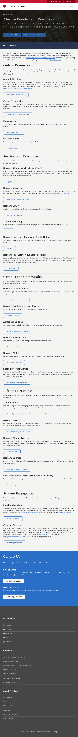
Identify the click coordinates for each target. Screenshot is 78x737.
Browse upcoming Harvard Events (18, 432)
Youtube (7, 629)
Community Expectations (12, 682)
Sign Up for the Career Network (18, 115)
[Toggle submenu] (74, 45)
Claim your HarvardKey (11, 661)
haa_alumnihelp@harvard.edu (13, 575)
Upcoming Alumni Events (34, 35)
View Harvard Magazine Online (18, 199)
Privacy (5, 702)
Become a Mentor (13, 519)
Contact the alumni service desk (14, 657)
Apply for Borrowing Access (16, 300)
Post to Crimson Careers (47, 534)
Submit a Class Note (13, 132)
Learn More (11, 268)
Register (69, 1)
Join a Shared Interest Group (17, 382)
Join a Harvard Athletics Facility (18, 331)
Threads (7, 625)
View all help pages (9, 674)
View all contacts (9, 670)
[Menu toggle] (72, 6)
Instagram (8, 642)
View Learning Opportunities (17, 469)
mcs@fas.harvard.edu (64, 513)
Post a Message (12, 148)
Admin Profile (8, 718)
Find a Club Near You (14, 362)
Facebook (7, 634)
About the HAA (12, 35)
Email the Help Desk (13, 581)
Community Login (55, 1)
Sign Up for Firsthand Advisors (28, 513)
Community (8, 15)
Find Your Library (13, 316)
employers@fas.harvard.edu (12, 537)
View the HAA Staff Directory (13, 678)
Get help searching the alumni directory (17, 665)
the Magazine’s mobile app (60, 193)
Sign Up (9, 182)
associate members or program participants (40, 58)
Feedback (6, 710)
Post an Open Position (14, 543)
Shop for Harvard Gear (15, 215)
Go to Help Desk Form (14, 597)
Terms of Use (7, 706)
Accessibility (7, 697)
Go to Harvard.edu (10, 714)
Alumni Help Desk (55, 60)
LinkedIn (7, 638)
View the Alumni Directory (16, 95)
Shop (8, 231)
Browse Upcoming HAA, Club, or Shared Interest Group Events (28, 414)
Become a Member (13, 347)
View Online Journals (14, 485)
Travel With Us (12, 452)
